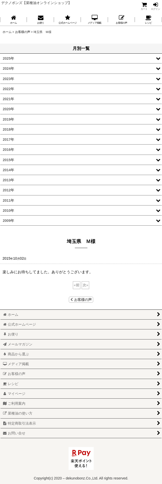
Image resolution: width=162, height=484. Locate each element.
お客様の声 (81, 300)
